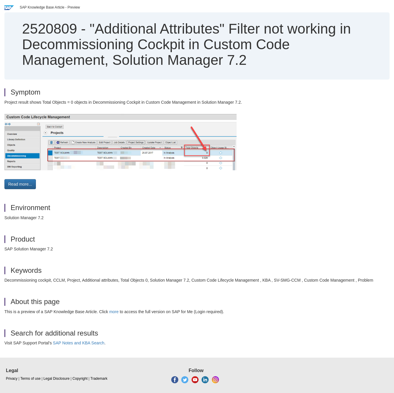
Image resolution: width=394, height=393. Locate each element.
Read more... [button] (20, 184)
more (114, 311)
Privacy (11, 379)
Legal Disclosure (57, 379)
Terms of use (30, 379)
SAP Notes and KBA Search (78, 343)
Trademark (98, 379)
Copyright (79, 379)
